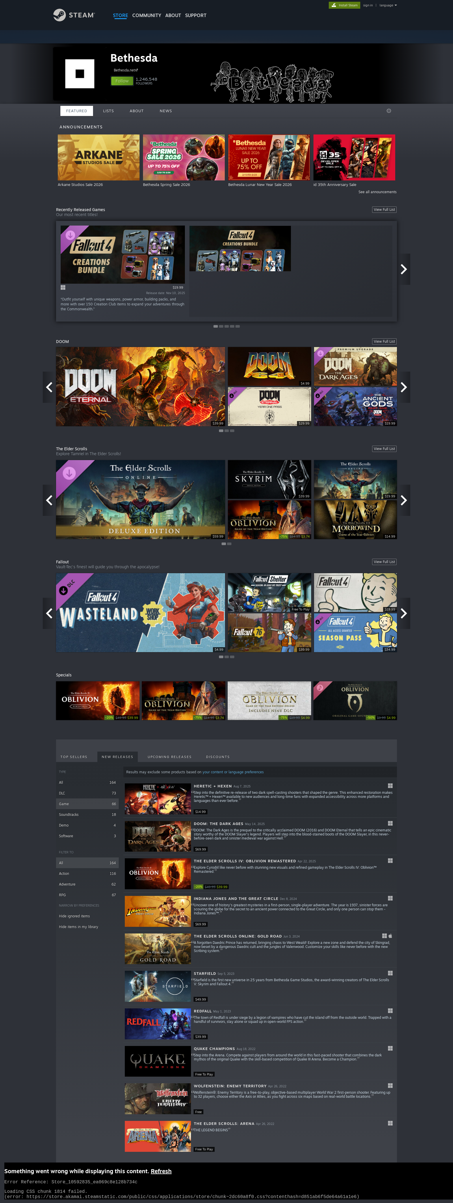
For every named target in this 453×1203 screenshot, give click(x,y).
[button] (122, 81)
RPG (87, 894)
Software (87, 835)
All (87, 782)
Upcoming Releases (170, 757)
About (173, 15)
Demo (87, 825)
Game (87, 803)
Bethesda (134, 57)
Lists (108, 110)
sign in (368, 5)
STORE (120, 15)
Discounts (218, 757)
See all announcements (378, 192)
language (386, 5)
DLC (87, 793)
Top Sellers (74, 757)
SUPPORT (196, 15)
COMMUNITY (146, 15)
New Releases (117, 757)
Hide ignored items (74, 916)
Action (87, 873)
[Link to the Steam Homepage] (78, 19)
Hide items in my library (78, 927)
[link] (295, 536)
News (166, 110)
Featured (76, 110)
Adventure (87, 884)
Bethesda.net (127, 70)
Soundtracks (87, 814)
